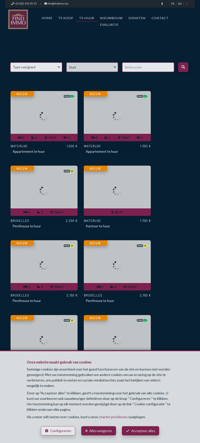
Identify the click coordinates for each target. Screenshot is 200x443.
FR (172, 3)
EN (179, 3)
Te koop (65, 18)
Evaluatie (109, 24)
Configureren (60, 430)
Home (47, 18)
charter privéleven (113, 416)
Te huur (86, 18)
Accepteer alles (144, 430)
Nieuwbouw (111, 18)
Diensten (137, 18)
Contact (160, 18)
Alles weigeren (100, 430)
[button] (92, 67)
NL (187, 3)
